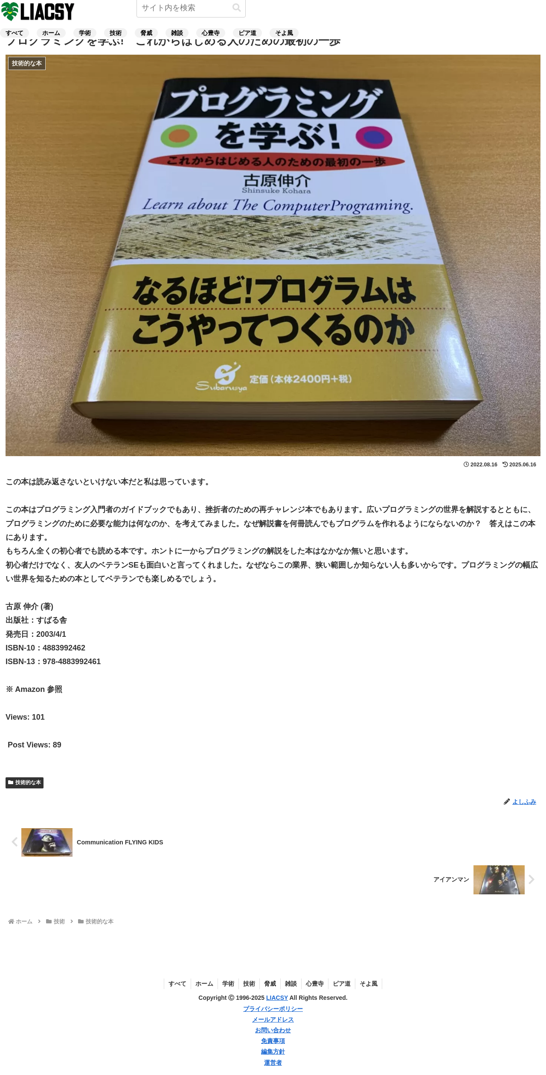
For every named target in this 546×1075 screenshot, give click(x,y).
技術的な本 (24, 782)
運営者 (273, 1062)
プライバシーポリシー (273, 1008)
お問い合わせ (273, 1030)
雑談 (291, 983)
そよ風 (369, 983)
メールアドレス (273, 1019)
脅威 (270, 983)
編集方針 (273, 1051)
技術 (249, 983)
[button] (236, 8)
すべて (177, 983)
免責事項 (273, 1040)
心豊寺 (315, 983)
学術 (228, 983)
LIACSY (277, 997)
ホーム (204, 983)
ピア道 (342, 983)
